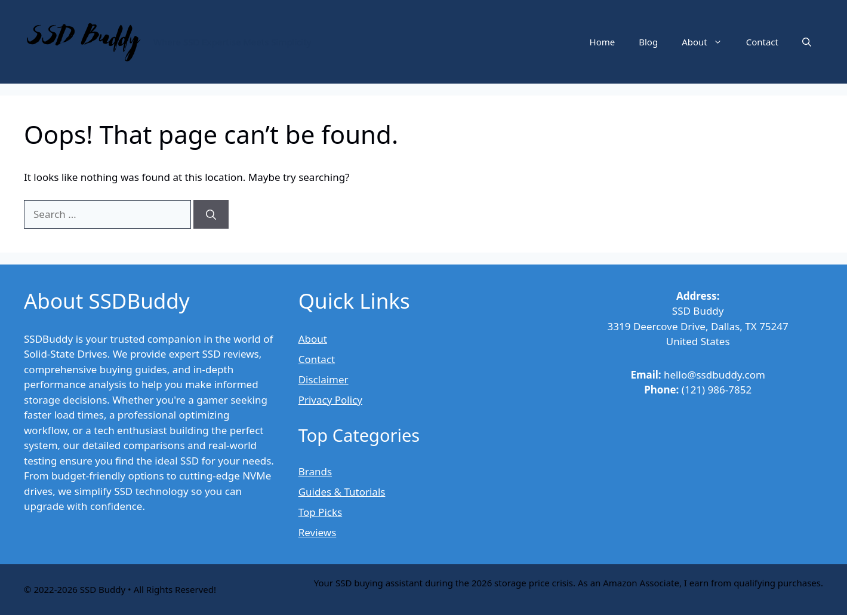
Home (602, 42)
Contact (762, 42)
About (708, 42)
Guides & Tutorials (342, 492)
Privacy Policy (330, 400)
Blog (648, 42)
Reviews (317, 532)
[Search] (211, 214)
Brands (315, 471)
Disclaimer (323, 379)
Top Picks (320, 512)
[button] (806, 42)
